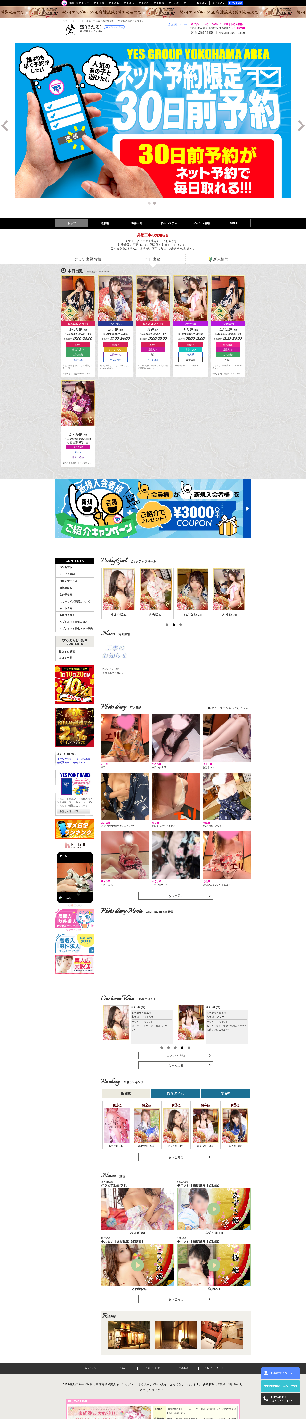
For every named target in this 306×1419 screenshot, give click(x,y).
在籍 (136, 223)
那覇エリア (180, 3)
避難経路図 (66, 587)
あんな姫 (138, 1007)
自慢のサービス (68, 581)
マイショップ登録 (114, 27)
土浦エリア (105, 3)
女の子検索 (66, 594)
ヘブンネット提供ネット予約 (76, 628)
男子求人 (201, 3)
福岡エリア (150, 3)
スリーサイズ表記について (75, 601)
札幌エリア (75, 3)
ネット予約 (66, 608)
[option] (153, 120)
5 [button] (189, 1048)
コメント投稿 (175, 1055)
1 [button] (150, 204)
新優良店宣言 (67, 615)
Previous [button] (6, 125)
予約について (201, 24)
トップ (72, 223)
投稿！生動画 (67, 651)
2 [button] (155, 204)
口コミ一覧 (65, 657)
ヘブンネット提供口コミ (73, 621)
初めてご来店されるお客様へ (229, 24)
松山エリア (135, 3)
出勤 (104, 223)
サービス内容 (67, 574)
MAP (240, 28)
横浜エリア (120, 3)
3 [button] (180, 625)
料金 (169, 223)
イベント (201, 223)
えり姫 (212, 1007)
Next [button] (300, 125)
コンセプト (66, 567)
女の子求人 (218, 3)
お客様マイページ (178, 24)
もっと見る (176, 896)
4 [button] (182, 1048)
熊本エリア (165, 3)
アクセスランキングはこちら (230, 708)
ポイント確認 (235, 3)
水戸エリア (90, 3)
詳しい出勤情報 (88, 259)
